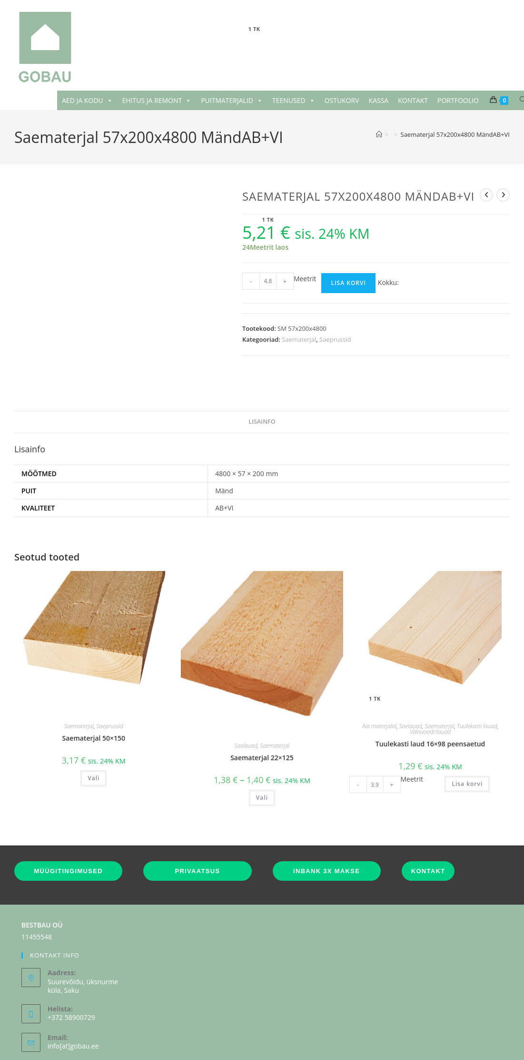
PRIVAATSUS (197, 846)
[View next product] (503, 195)
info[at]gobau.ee (73, 1022)
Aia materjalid (379, 702)
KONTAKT (413, 100)
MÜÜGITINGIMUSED (68, 846)
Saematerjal (299, 339)
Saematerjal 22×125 (262, 733)
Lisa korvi (348, 283)
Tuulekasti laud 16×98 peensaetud (430, 719)
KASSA (379, 100)
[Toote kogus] (268, 281)
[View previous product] (486, 195)
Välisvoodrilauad (430, 707)
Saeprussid (335, 339)
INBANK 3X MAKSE (326, 846)
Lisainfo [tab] (261, 398)
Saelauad (246, 721)
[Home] (379, 134)
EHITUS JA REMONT (157, 100)
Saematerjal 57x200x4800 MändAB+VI (455, 134)
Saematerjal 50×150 (94, 713)
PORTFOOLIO (458, 100)
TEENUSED (293, 100)
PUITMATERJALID (232, 100)
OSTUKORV (342, 100)
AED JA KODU (87, 100)
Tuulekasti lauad (477, 702)
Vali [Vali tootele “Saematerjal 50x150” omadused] (93, 754)
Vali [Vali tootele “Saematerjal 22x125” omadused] (262, 774)
